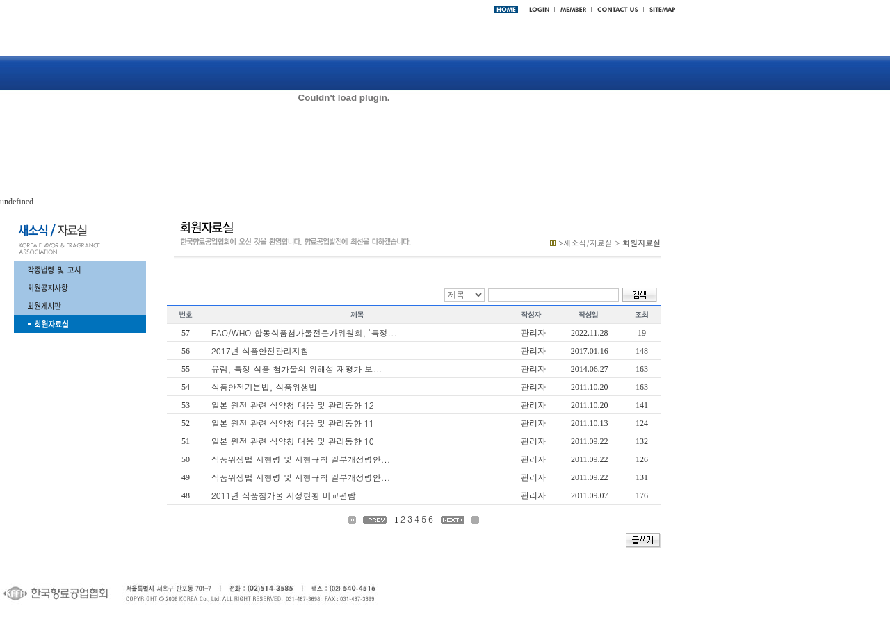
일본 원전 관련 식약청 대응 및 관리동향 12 (292, 405)
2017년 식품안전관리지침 (260, 350)
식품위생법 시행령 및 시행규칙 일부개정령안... (301, 459)
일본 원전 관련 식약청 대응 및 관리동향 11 (292, 423)
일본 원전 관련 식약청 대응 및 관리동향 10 (292, 441)
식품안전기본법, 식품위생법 (264, 387)
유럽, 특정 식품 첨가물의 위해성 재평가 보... (296, 369)
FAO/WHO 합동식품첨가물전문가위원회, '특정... (304, 332)
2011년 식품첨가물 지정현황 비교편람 (283, 495)
